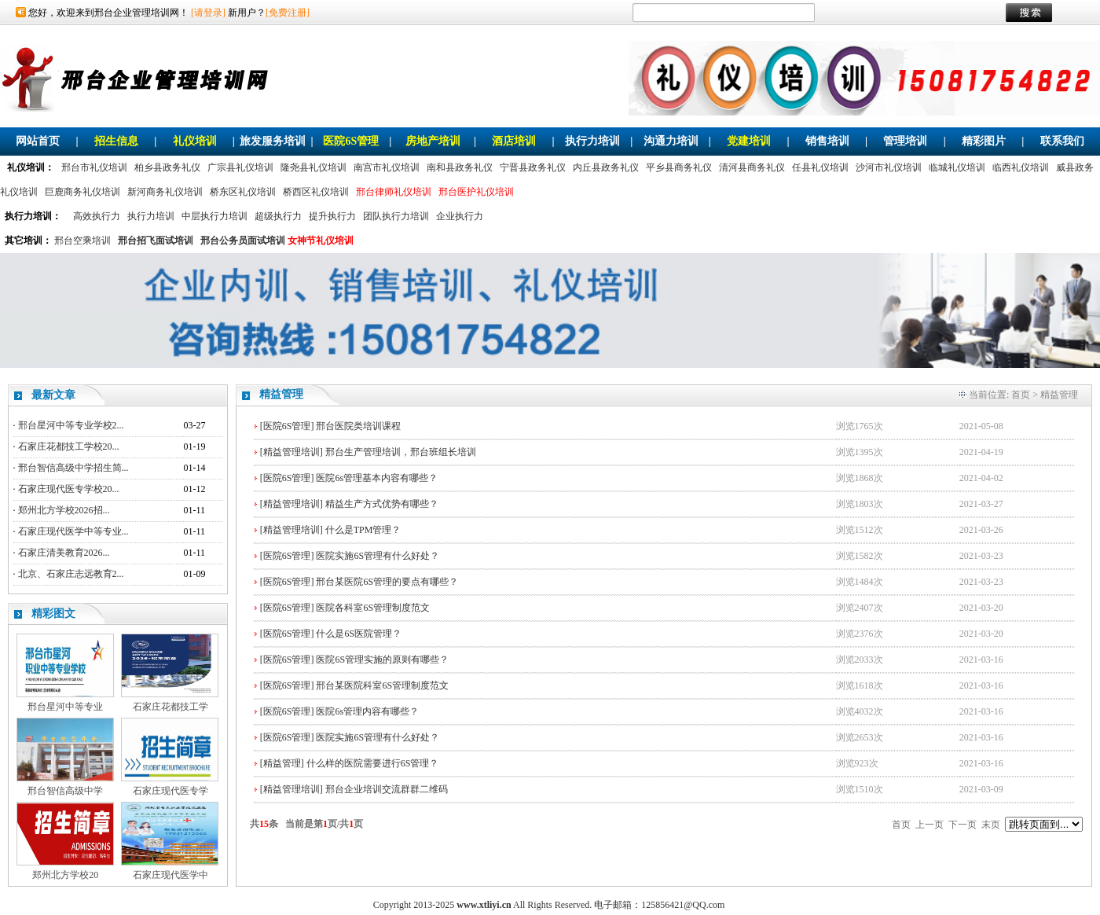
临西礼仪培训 (1020, 167)
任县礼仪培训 (820, 167)
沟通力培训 (671, 141)
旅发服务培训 (273, 141)
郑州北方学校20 (65, 874)
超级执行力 (278, 216)
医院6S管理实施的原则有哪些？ (382, 659)
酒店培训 (514, 141)
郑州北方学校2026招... (64, 510)
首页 (1020, 394)
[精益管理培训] (291, 452)
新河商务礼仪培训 (165, 191)
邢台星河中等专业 (65, 706)
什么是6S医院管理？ (359, 633)
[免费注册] (288, 12)
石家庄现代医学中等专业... (73, 531)
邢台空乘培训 (82, 240)
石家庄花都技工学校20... (68, 446)
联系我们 (1062, 141)
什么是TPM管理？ (363, 529)
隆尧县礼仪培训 (313, 167)
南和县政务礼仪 (460, 167)
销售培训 (827, 141)
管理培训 (905, 141)
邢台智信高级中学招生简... (73, 467)
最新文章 (53, 395)
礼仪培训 (195, 141)
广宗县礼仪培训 (240, 167)
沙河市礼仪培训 (889, 167)
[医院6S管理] (287, 426)
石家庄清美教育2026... (64, 552)
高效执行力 (96, 216)
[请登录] (208, 12)
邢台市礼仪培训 (94, 167)
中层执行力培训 (215, 216)
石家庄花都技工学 (170, 706)
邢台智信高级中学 (65, 790)
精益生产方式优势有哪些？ (381, 503)
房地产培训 (432, 141)
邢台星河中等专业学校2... (71, 425)
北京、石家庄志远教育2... (71, 573)
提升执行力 (332, 216)
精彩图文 (53, 613)
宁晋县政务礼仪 (533, 167)
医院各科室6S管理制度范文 (373, 607)
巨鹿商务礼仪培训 (82, 191)
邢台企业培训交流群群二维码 (386, 789)
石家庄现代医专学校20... (68, 488)
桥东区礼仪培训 (243, 191)
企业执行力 (459, 216)
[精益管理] (282, 763)
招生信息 (116, 141)
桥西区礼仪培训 (316, 191)
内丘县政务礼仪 (606, 167)
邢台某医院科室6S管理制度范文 (382, 685)
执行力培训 (592, 141)
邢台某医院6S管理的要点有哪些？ (387, 581)
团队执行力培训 (396, 216)
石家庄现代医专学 (170, 790)
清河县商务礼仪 (752, 167)
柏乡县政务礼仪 (167, 167)
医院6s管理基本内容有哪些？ (377, 477)
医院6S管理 (351, 141)
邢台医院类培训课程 (358, 426)
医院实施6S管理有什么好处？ (377, 555)
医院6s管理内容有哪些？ (367, 711)
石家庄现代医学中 (170, 874)
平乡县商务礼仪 (679, 167)
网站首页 (38, 141)
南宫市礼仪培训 (387, 167)
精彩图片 (984, 141)
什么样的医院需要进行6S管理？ (372, 763)
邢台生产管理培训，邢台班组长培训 (400, 452)
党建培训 (749, 141)
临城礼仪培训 (957, 167)
